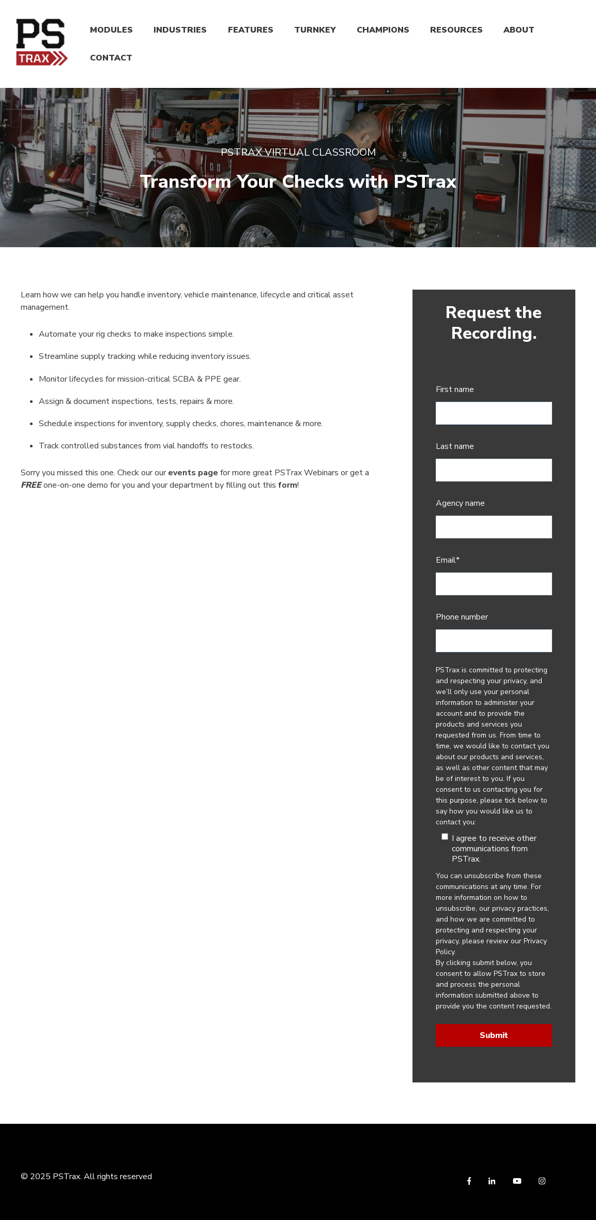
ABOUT (518, 30)
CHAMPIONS (383, 30)
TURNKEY (315, 30)
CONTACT (111, 58)
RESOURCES (456, 30)
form (287, 485)
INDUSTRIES (180, 30)
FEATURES (250, 30)
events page (193, 472)
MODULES (111, 30)
